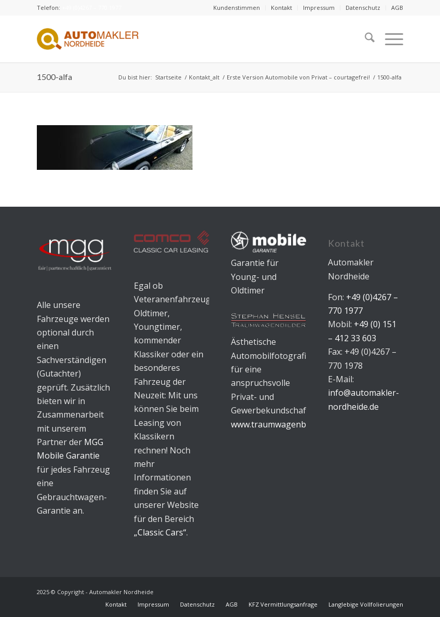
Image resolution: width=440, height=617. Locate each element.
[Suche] (364, 39)
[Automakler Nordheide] (88, 39)
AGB (397, 7)
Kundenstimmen (236, 7)
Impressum (319, 7)
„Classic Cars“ (160, 532)
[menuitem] (237, 7)
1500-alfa (54, 77)
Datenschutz (363, 7)
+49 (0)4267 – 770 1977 (91, 7)
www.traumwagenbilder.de (282, 424)
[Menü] (389, 39)
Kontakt (281, 7)
